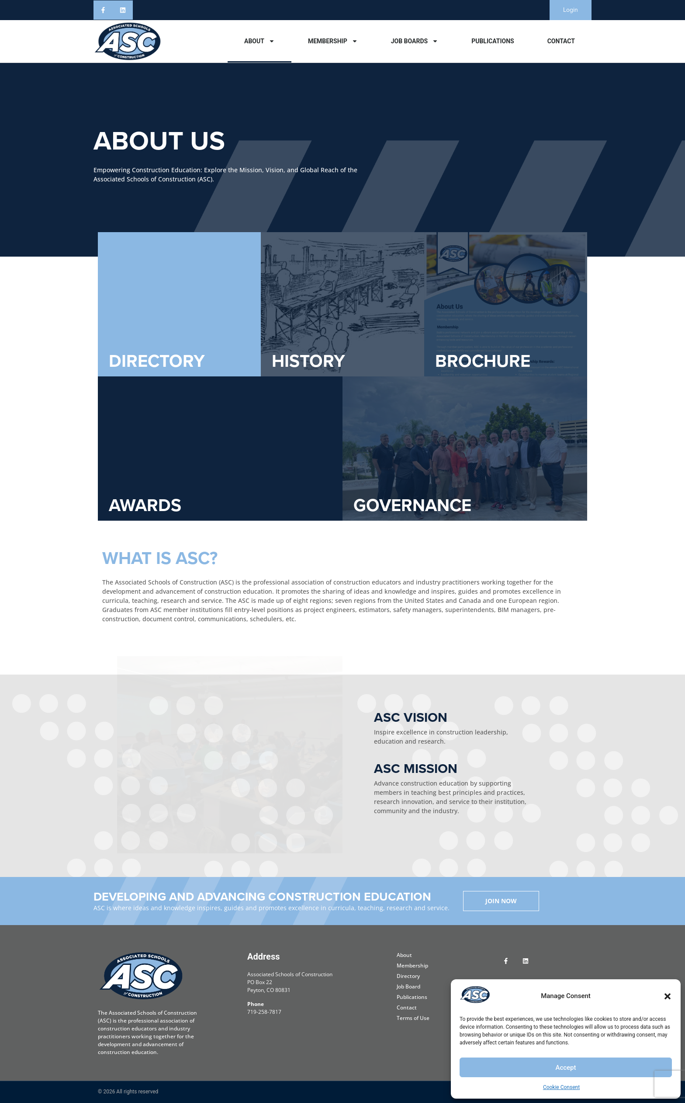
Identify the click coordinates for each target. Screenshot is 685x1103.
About (259, 41)
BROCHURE (482, 361)
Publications (492, 41)
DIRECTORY (157, 361)
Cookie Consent (561, 1087)
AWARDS (145, 505)
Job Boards (414, 41)
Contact (561, 41)
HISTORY (308, 361)
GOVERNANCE (412, 505)
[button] (667, 996)
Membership (333, 41)
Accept (565, 1068)
